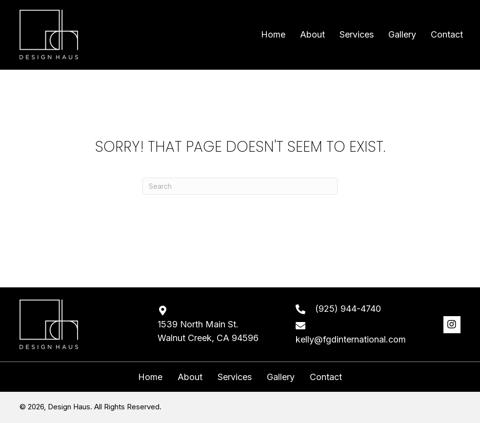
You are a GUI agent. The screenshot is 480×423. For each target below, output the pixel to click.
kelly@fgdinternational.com (351, 339)
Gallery (281, 377)
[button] (451, 324)
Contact (326, 377)
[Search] (240, 186)
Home (150, 377)
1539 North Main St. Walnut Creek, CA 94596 (208, 331)
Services (235, 377)
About (190, 377)
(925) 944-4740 (348, 308)
